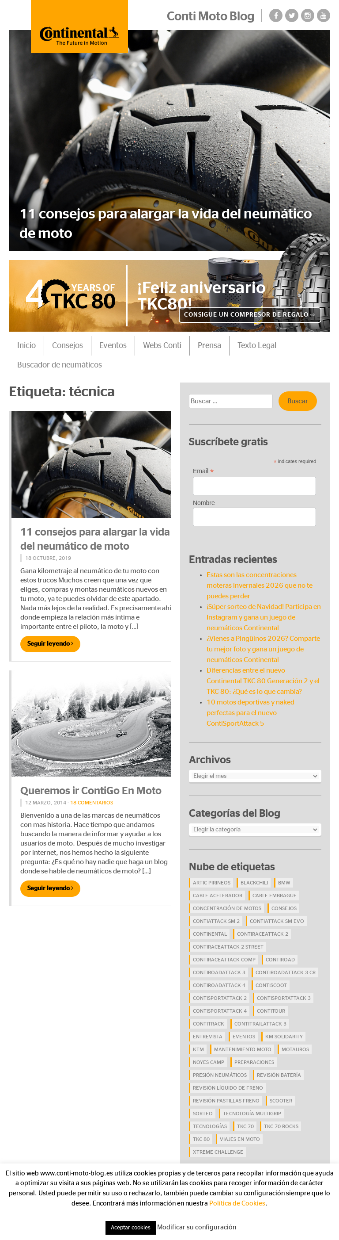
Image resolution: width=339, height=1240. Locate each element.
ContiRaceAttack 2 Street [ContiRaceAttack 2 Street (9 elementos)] (228, 946)
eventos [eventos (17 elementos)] (244, 1036)
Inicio (26, 346)
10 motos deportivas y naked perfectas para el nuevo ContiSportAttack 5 (250, 713)
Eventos (113, 346)
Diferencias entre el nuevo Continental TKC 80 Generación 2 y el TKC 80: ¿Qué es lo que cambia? (263, 681)
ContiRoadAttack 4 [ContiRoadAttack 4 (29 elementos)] (219, 985)
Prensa (209, 346)
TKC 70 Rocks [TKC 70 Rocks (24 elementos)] (281, 1126)
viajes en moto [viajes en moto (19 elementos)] (240, 1139)
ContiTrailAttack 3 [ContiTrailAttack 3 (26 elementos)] (260, 1023)
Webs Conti (162, 346)
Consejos (67, 346)
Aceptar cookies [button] (131, 1228)
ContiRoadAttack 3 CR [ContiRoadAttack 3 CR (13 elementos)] (286, 972)
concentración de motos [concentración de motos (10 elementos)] (227, 908)
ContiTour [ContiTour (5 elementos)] (271, 1011)
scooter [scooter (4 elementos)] (281, 1100)
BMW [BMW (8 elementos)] (284, 882)
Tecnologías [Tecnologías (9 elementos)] (210, 1126)
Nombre (204, 502)
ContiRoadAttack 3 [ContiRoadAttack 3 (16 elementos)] (219, 972)
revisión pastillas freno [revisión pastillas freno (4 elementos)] (226, 1100)
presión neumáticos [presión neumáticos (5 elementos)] (220, 1075)
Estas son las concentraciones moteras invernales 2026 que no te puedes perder (260, 585)
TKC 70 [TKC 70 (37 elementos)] (245, 1126)
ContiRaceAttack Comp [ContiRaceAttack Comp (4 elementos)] (224, 959)
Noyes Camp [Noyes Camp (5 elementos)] (208, 1062)
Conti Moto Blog (211, 17)
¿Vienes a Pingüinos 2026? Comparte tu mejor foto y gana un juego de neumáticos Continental (263, 649)
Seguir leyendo (50, 643)
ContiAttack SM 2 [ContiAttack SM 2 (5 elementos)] (216, 921)
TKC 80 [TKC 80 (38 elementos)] (201, 1139)
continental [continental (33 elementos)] (210, 934)
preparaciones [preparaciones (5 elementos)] (254, 1062)
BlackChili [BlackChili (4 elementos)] (254, 882)
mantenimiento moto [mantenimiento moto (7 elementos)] (242, 1049)
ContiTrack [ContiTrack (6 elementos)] (208, 1023)
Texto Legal (256, 346)
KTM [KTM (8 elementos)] (198, 1049)
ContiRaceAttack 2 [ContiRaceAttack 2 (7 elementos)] (262, 934)
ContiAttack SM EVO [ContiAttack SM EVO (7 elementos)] (277, 921)
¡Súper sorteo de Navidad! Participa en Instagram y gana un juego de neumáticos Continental (264, 617)
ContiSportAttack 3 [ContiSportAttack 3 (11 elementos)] (284, 998)
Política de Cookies (237, 1203)
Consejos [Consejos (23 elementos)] (284, 908)
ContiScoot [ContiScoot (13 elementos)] (271, 985)
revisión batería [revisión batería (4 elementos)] (279, 1075)
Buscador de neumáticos (59, 365)
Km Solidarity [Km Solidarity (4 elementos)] (284, 1036)
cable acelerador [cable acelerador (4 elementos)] (217, 895)
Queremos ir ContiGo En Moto (91, 791)
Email (203, 471)
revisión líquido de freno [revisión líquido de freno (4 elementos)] (228, 1088)
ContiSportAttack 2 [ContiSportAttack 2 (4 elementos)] (220, 998)
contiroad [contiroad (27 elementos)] (280, 959)
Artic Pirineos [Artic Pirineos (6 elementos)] (211, 882)
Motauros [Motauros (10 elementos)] (295, 1049)
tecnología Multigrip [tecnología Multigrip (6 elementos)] (252, 1113)
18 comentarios (91, 802)
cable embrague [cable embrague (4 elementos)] (274, 895)
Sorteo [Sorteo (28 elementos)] (203, 1113)
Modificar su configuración (196, 1227)
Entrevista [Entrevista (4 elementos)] (207, 1036)
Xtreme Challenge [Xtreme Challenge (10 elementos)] (218, 1152)
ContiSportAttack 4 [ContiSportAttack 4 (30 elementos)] (220, 1011)
